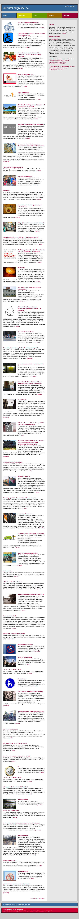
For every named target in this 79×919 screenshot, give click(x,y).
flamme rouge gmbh (26, 904)
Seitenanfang (41, 898)
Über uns (51, 24)
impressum (72, 6)
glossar (66, 15)
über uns (67, 6)
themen (51, 15)
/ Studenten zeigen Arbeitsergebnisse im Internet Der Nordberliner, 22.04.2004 (62, 68)
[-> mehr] (64, 33)
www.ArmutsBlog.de (54, 36)
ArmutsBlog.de (54, 39)
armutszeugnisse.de (16, 8)
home (5, 15)
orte (35, 15)
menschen (21, 15)
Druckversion (33, 898)
